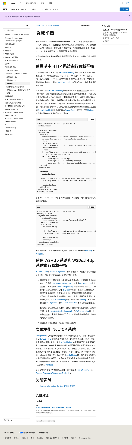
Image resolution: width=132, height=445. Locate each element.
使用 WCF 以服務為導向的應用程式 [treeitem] (17, 34)
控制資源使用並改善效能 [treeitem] (15, 87)
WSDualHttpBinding (58, 271)
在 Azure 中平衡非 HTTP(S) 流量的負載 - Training (53, 407)
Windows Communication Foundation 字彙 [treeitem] (14, 126)
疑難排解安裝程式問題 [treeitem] (13, 103)
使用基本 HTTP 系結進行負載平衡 (115, 30)
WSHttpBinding (42, 271)
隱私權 (39, 438)
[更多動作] (94, 25)
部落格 (24, 438)
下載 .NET (124, 9)
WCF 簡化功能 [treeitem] (10, 44)
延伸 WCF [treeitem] (8, 64)
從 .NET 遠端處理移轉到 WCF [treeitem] (15, 106)
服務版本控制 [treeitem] (11, 80)
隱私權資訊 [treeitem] (9, 134)
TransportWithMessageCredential (56, 373)
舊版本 (16, 438)
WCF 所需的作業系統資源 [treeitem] (14, 99)
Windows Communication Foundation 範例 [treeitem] (14, 120)
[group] (66, 157)
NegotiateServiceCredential (61, 311)
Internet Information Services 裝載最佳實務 (57, 386)
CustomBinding (71, 110)
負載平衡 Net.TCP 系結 (111, 38)
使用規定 (65, 438)
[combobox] (16, 30)
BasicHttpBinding (67, 72)
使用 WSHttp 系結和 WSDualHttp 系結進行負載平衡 (115, 34)
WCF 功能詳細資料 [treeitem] (11, 60)
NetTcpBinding (41, 335)
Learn (38, 25)
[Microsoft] (4, 3)
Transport (39, 373)
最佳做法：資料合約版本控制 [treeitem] (16, 73)
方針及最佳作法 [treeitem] (12, 70)
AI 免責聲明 (7, 438)
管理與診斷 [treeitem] (9, 96)
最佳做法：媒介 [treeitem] (12, 77)
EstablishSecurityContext (61, 283)
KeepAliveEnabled (45, 110)
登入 (127, 3)
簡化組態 (89, 250)
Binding (90, 110)
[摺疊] (27, 25)
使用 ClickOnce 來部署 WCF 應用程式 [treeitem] (18, 91)
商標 (72, 438)
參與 (32, 438)
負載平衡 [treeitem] (9, 83)
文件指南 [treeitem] (8, 47)
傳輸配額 (49, 364)
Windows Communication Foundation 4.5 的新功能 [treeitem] (14, 39)
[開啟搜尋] (122, 3)
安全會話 (66, 290)
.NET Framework (53, 25)
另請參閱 (106, 41)
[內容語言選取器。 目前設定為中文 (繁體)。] (9, 432)
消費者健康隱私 (51, 438)
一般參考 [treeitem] (8, 131)
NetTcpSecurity (83, 370)
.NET (43, 25)
